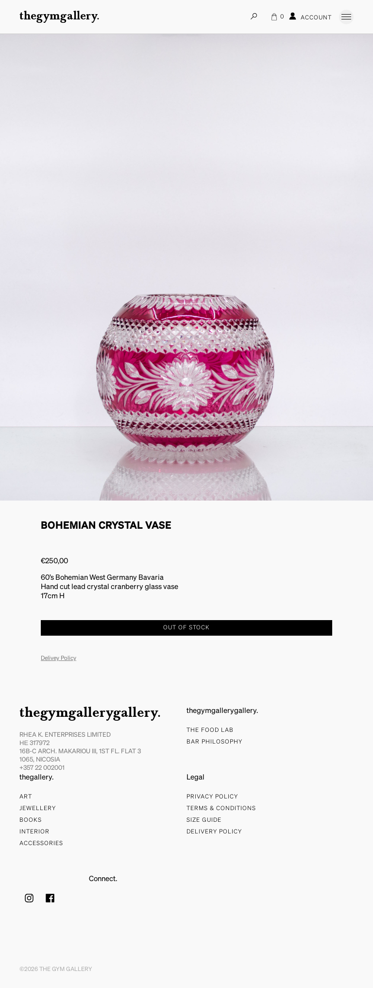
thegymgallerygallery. (90, 713)
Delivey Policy (58, 658)
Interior (34, 832)
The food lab (210, 730)
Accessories (41, 844)
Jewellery (37, 809)
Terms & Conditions (221, 809)
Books (30, 820)
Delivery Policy (214, 832)
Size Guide (203, 820)
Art (25, 797)
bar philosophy (214, 742)
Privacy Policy (212, 797)
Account (310, 16)
